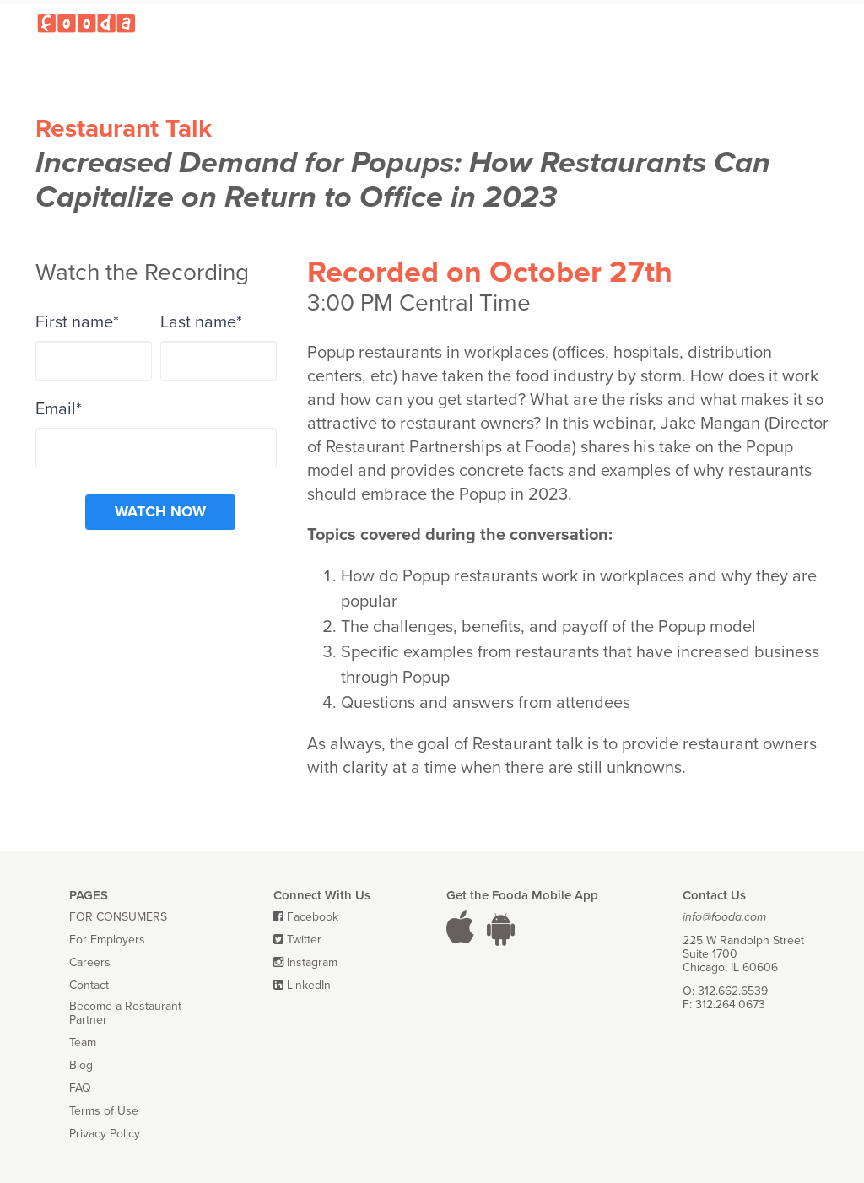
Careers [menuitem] (90, 963)
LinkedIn (309, 985)
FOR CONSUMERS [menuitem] (118, 917)
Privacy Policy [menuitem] (104, 1134)
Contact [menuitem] (89, 985)
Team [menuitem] (82, 1043)
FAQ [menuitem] (80, 1088)
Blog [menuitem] (81, 1065)
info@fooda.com (724, 917)
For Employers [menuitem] (107, 940)
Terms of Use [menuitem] (103, 1111)
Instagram (312, 962)
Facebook (312, 917)
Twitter (304, 939)
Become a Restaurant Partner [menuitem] (125, 1013)
